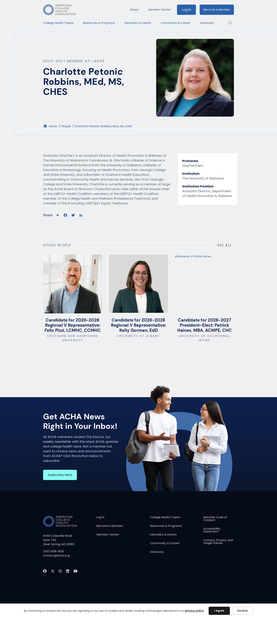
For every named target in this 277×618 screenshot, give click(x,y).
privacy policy (194, 611)
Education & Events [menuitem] (137, 23)
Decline (242, 611)
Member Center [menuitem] (159, 10)
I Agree (219, 611)
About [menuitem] (134, 10)
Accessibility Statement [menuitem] (211, 530)
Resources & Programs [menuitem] (99, 23)
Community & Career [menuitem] (175, 23)
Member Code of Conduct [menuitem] (215, 519)
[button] (228, 22)
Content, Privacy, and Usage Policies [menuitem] (218, 542)
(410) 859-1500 (53, 551)
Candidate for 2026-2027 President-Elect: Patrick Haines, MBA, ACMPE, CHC (204, 325)
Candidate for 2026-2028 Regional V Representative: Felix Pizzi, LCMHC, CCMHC (73, 325)
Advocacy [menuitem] (207, 23)
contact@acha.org (56, 556)
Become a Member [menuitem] (216, 10)
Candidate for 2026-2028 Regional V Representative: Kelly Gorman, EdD (138, 325)
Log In (186, 9)
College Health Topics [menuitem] (58, 23)
